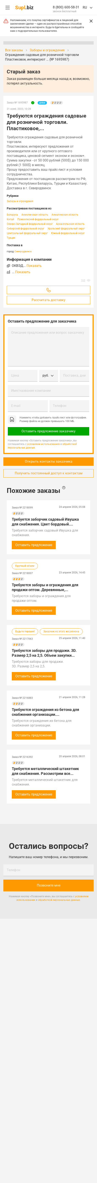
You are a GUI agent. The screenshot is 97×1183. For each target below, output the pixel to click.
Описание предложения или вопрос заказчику (47, 333)
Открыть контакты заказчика (48, 461)
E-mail (15, 406)
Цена (15, 375)
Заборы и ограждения (20, 201)
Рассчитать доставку (48, 300)
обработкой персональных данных (59, 899)
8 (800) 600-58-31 (66, 7)
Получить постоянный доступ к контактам (48, 473)
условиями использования (43, 444)
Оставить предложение (33, 545)
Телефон (59, 406)
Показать (34, 266)
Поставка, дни (74, 375)
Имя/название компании (31, 391)
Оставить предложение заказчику (48, 431)
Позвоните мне (48, 885)
